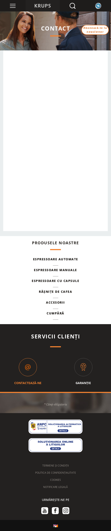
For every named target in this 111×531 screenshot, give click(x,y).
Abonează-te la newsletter (95, 30)
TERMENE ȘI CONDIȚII (55, 465)
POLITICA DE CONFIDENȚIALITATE (55, 473)
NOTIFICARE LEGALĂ (55, 487)
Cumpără (55, 313)
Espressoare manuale (55, 270)
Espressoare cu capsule (55, 281)
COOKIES (55, 480)
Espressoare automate (55, 259)
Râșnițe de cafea (55, 292)
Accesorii (55, 302)
